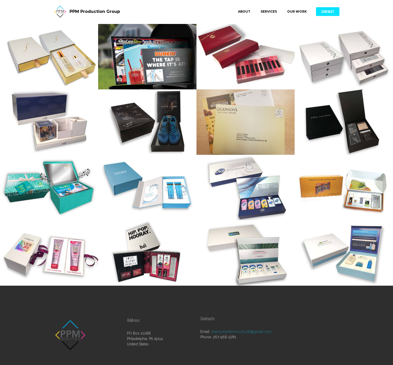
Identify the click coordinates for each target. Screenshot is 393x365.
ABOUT (244, 11)
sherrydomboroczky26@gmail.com (241, 335)
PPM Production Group (95, 11)
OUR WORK (297, 11)
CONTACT (327, 11)
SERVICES (269, 11)
